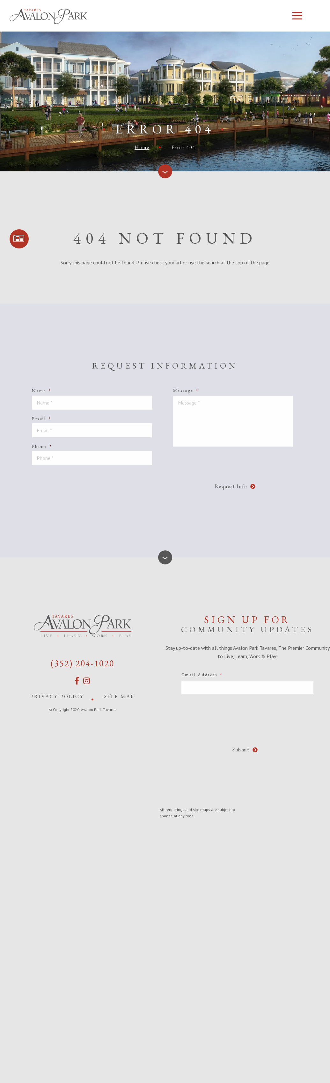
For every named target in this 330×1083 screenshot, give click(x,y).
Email (41, 418)
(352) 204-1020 (82, 663)
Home (142, 147)
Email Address (201, 675)
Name (41, 390)
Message (186, 390)
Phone (42, 446)
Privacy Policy (57, 696)
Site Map (119, 696)
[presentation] (156, 482)
